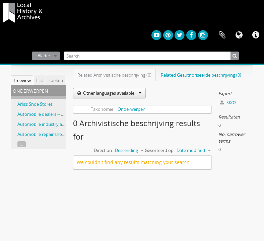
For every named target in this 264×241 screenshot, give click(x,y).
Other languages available (111, 93)
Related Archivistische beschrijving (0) (114, 75)
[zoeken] (234, 56)
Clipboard (222, 35)
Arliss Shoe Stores (35, 104)
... (21, 144)
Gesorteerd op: (160, 150)
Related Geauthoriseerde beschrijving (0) (201, 75)
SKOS (228, 102)
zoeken (56, 80)
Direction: (103, 150)
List (39, 80)
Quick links (255, 35)
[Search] (151, 56)
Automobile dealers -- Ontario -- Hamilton (58, 114)
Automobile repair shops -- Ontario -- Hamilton (63, 134)
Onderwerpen (131, 109)
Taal (238, 35)
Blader (44, 56)
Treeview (22, 80)
